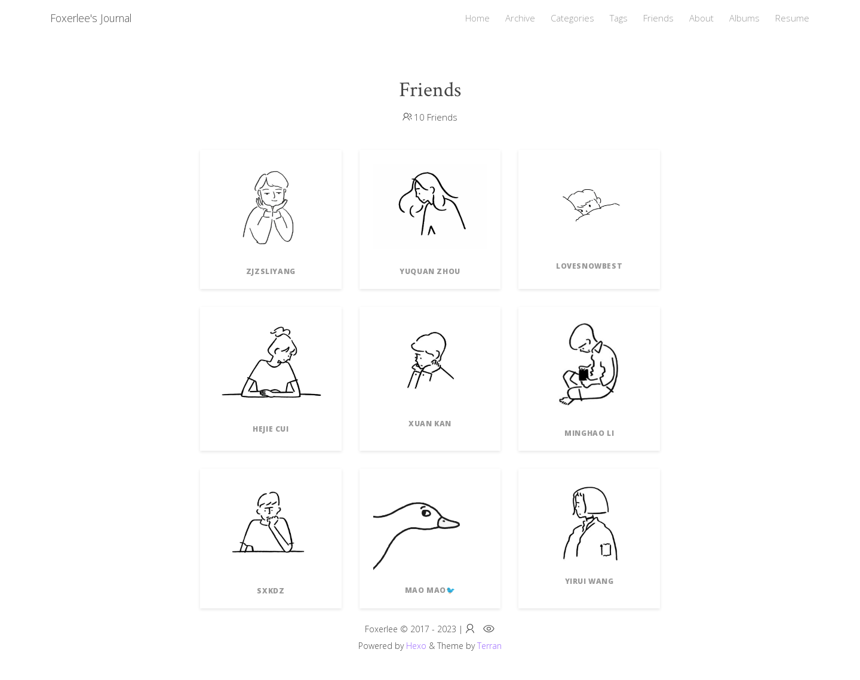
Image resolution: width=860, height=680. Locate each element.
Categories (572, 18)
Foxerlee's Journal (90, 18)
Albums (744, 18)
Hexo (416, 645)
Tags (619, 18)
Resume (792, 18)
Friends (658, 18)
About (701, 18)
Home (477, 18)
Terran (489, 645)
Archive (520, 18)
